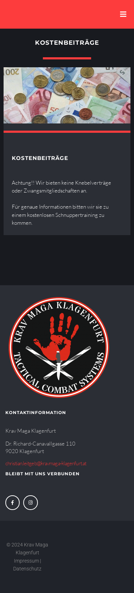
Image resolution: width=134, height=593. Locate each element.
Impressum (26, 561)
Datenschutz (28, 569)
